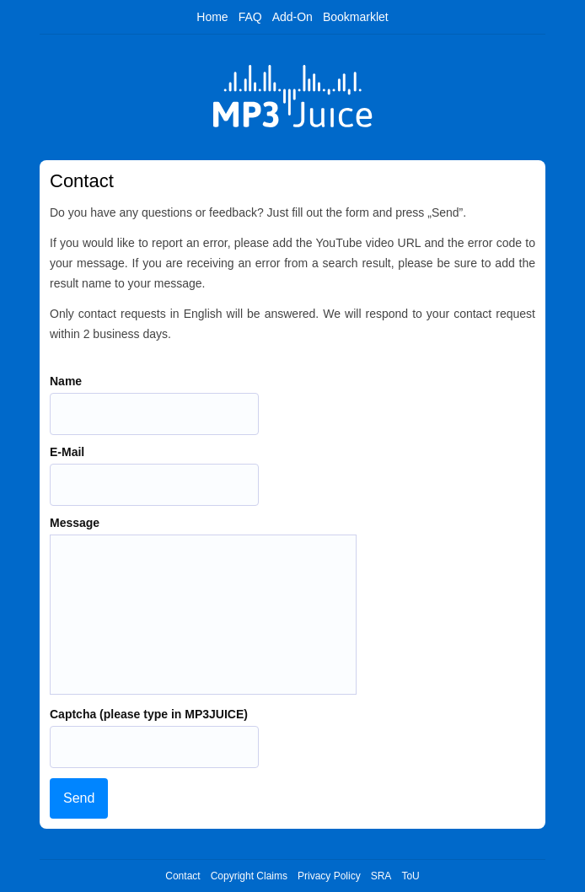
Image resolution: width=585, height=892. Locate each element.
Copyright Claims (249, 876)
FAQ (250, 17)
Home (212, 17)
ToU (410, 876)
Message (74, 522)
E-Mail (67, 452)
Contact (182, 876)
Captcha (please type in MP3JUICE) (149, 714)
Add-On (292, 17)
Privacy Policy (329, 876)
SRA (381, 876)
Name (66, 381)
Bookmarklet (356, 17)
